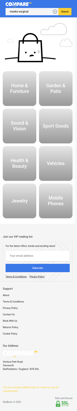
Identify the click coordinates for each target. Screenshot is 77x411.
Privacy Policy (10, 308)
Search (65, 11)
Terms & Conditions (13, 301)
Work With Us (10, 320)
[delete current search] (55, 12)
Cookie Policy (10, 333)
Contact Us (9, 314)
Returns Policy (10, 327)
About (6, 295)
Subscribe (37, 268)
